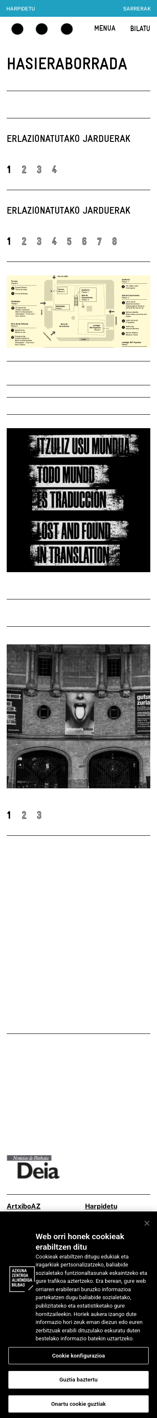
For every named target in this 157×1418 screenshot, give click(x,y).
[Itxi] (147, 1228)
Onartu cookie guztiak (78, 1408)
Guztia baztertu (78, 1384)
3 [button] (39, 169)
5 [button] (69, 241)
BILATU (140, 28)
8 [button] (114, 241)
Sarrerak (137, 9)
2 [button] (24, 169)
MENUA (105, 28)
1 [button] (9, 169)
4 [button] (54, 169)
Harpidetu (20, 9)
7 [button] (99, 241)
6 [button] (84, 241)
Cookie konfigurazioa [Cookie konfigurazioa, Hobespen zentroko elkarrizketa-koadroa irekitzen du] (78, 1360)
